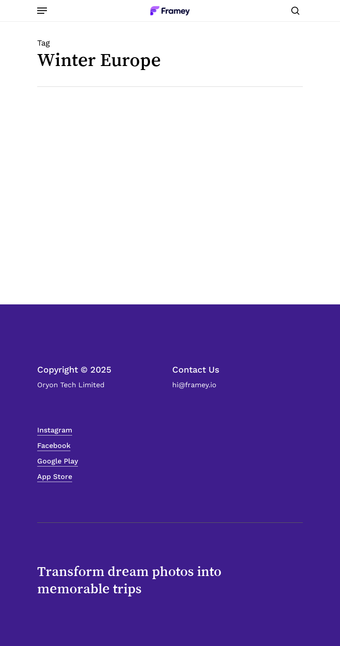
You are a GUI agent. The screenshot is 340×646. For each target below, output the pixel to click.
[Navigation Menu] (42, 10)
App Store (54, 476)
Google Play (57, 461)
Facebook (53, 445)
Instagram (54, 430)
